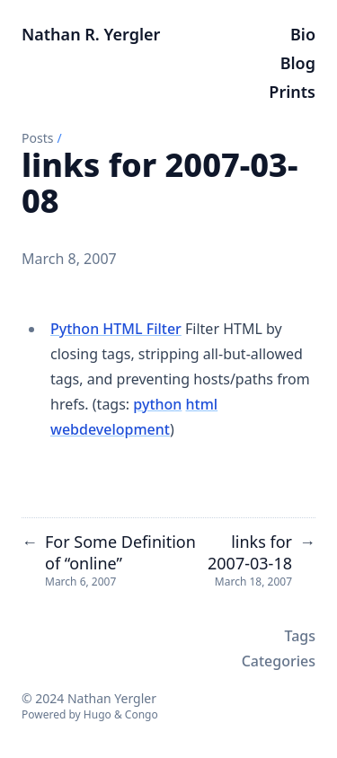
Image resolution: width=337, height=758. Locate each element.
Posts (37, 137)
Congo (141, 714)
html (202, 404)
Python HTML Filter (116, 329)
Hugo (97, 714)
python (157, 404)
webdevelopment (110, 429)
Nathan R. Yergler (91, 34)
